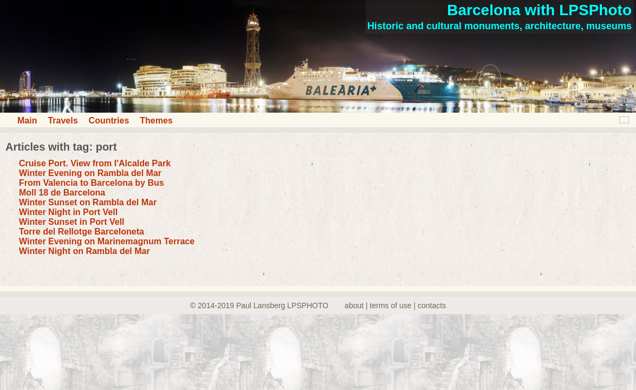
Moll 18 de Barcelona (62, 192)
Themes (156, 120)
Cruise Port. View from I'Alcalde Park (95, 163)
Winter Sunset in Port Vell (72, 221)
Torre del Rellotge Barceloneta (81, 231)
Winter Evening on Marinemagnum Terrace (106, 241)
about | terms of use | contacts (395, 305)
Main (27, 120)
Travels (62, 120)
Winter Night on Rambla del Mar (84, 251)
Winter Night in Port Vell (68, 212)
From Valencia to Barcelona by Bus (91, 182)
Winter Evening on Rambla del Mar (90, 173)
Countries (109, 120)
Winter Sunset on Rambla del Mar (88, 202)
